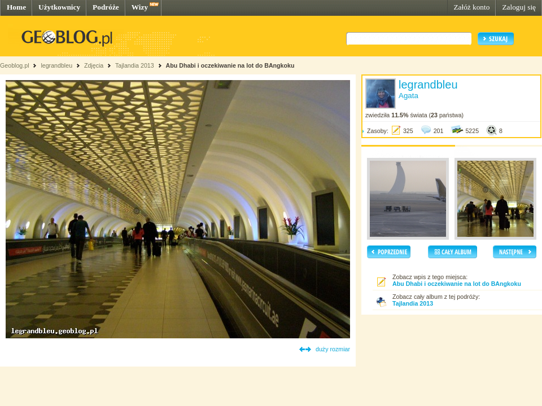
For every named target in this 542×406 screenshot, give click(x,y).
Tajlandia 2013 (134, 65)
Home (16, 7)
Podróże (106, 7)
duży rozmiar (333, 349)
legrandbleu (56, 65)
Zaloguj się (519, 7)
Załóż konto (471, 7)
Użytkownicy (59, 7)
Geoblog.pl (14, 65)
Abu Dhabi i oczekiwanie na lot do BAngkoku (230, 65)
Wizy (140, 7)
